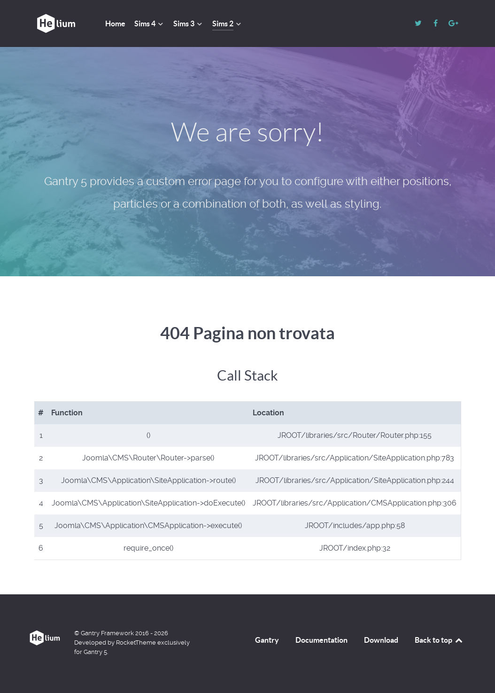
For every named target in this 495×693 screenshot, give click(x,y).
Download (381, 640)
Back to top (439, 640)
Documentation (321, 640)
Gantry (267, 640)
